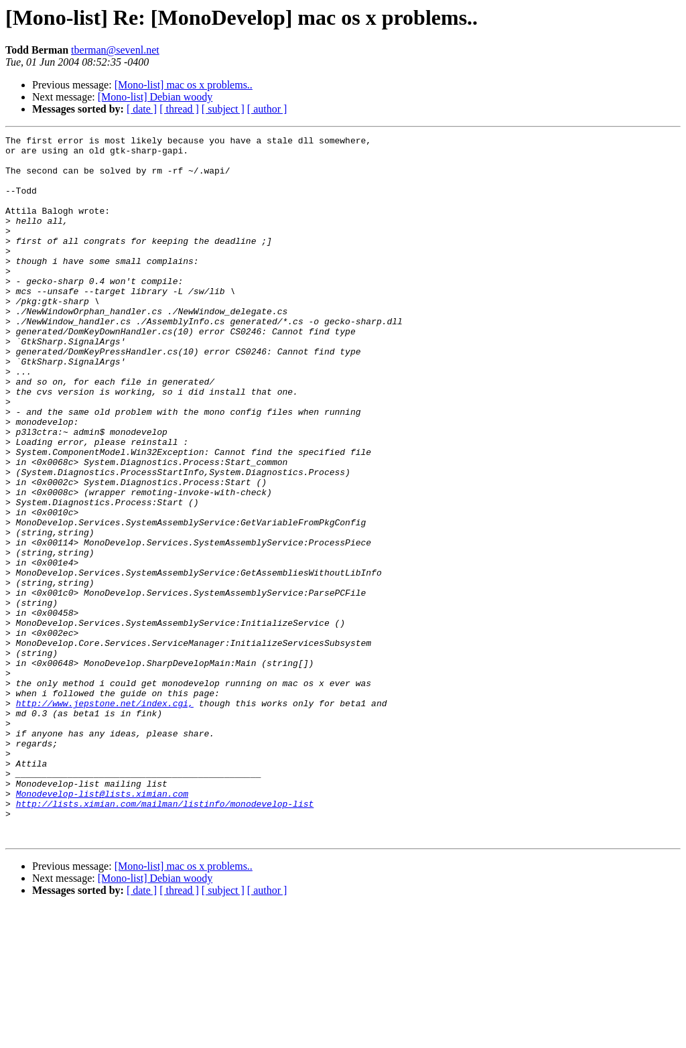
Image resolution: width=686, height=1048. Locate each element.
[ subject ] (223, 109)
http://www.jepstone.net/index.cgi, (105, 817)
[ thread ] (179, 109)
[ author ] (267, 109)
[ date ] (142, 109)
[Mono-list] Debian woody (155, 97)
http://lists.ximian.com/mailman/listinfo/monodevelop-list (165, 938)
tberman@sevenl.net (115, 50)
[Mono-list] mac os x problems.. (184, 84)
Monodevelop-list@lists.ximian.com (102, 926)
